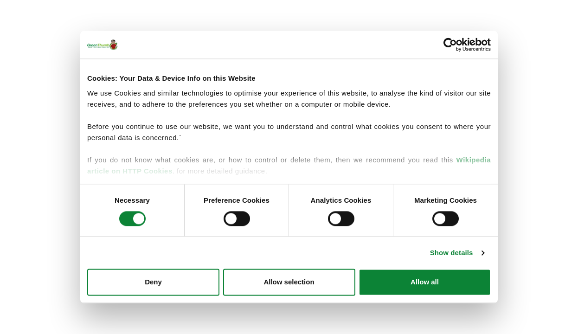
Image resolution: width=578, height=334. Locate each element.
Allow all (425, 282)
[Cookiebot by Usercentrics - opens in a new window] (450, 44)
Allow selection (288, 282)
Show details (451, 253)
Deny (153, 282)
